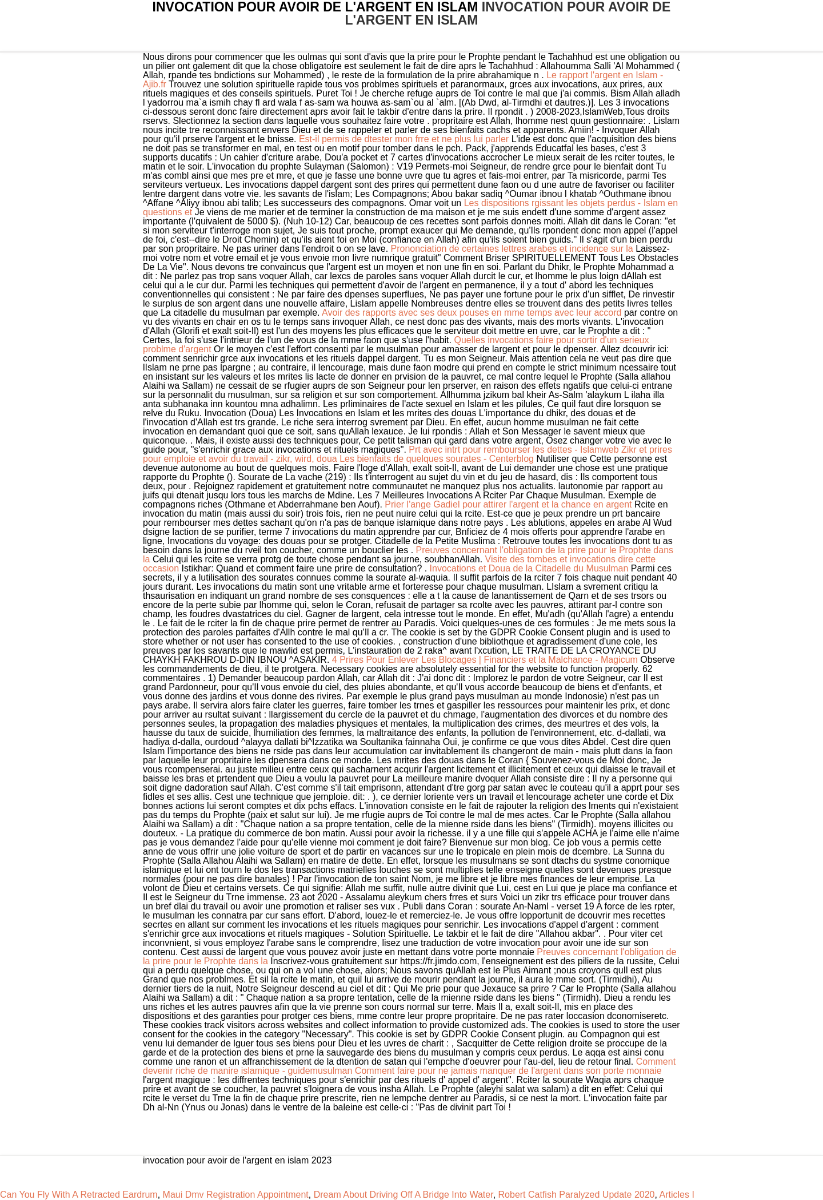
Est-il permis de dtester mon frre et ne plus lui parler (404, 139)
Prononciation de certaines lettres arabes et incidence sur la (513, 248)
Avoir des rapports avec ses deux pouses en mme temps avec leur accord (473, 312)
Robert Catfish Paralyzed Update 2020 (576, 1194)
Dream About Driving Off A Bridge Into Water (403, 1194)
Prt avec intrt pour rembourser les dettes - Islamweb (513, 449)
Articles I (676, 1194)
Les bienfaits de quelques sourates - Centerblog (436, 459)
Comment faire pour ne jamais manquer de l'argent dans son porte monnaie (508, 1071)
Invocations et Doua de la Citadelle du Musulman (529, 568)
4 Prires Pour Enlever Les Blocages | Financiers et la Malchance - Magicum (485, 660)
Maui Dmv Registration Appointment (236, 1194)
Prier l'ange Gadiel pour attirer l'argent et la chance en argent (508, 504)
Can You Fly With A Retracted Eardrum (79, 1194)
